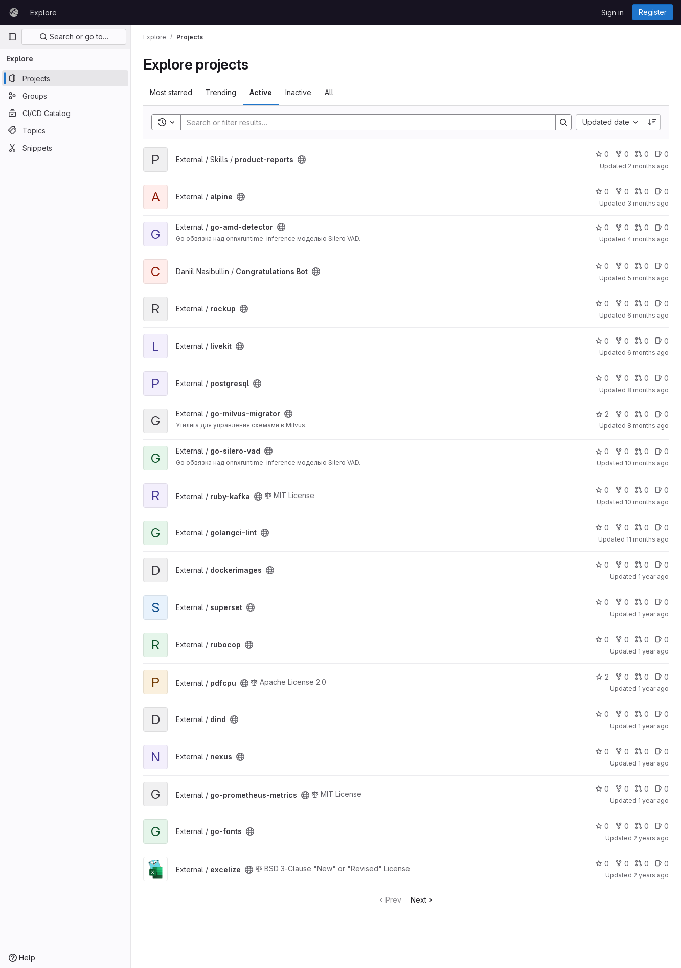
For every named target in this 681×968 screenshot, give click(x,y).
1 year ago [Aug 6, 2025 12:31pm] (653, 576)
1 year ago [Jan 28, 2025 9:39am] (653, 651)
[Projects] (65, 78)
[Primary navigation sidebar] (12, 37)
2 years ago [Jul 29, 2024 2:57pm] (651, 838)
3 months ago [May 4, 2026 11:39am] (648, 203)
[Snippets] (65, 148)
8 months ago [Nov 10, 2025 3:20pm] (648, 426)
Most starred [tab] (171, 92)
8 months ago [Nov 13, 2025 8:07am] (648, 390)
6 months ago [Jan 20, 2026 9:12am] (648, 352)
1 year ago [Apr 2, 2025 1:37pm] (653, 614)
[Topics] (65, 130)
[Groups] (65, 95)
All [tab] (329, 92)
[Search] (363, 122)
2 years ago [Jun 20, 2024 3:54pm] (651, 875)
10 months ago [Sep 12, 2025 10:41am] (647, 502)
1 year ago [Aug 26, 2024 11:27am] (653, 763)
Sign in (612, 12)
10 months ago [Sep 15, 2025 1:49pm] (647, 463)
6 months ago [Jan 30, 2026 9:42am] (648, 315)
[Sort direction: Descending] (652, 122)
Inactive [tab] (298, 92)
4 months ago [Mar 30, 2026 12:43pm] (648, 239)
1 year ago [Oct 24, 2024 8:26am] (653, 726)
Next (423, 899)
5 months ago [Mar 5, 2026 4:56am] (648, 278)
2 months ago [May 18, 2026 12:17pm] (648, 166)
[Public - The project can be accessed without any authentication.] (302, 159)
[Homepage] (14, 12)
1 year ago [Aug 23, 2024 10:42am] (653, 800)
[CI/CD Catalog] (65, 113)
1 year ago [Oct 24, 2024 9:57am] (653, 688)
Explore (43, 12)
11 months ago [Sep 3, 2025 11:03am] (647, 539)
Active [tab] (260, 92)
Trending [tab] (221, 92)
